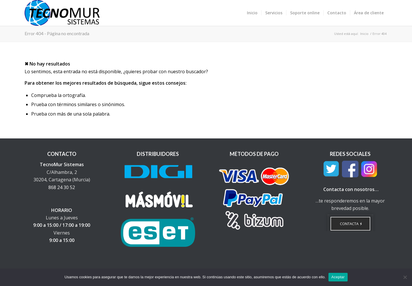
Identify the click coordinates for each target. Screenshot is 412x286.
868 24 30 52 (61, 187)
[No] (405, 277)
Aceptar (338, 277)
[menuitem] (252, 13)
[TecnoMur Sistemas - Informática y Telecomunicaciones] (62, 13)
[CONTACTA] (350, 224)
